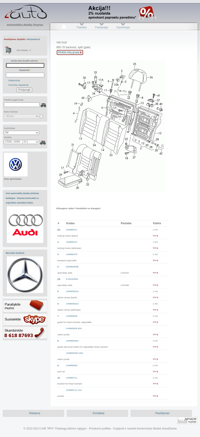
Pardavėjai (101, 27)
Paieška (82, 27)
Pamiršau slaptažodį (18, 85)
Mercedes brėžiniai (15, 253)
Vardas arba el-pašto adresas (25, 61)
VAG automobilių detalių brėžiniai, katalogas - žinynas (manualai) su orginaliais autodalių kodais (22, 198)
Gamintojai (123, 27)
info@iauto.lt (33, 39)
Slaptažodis (25, 70)
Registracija (14, 80)
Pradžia (63, 27)
